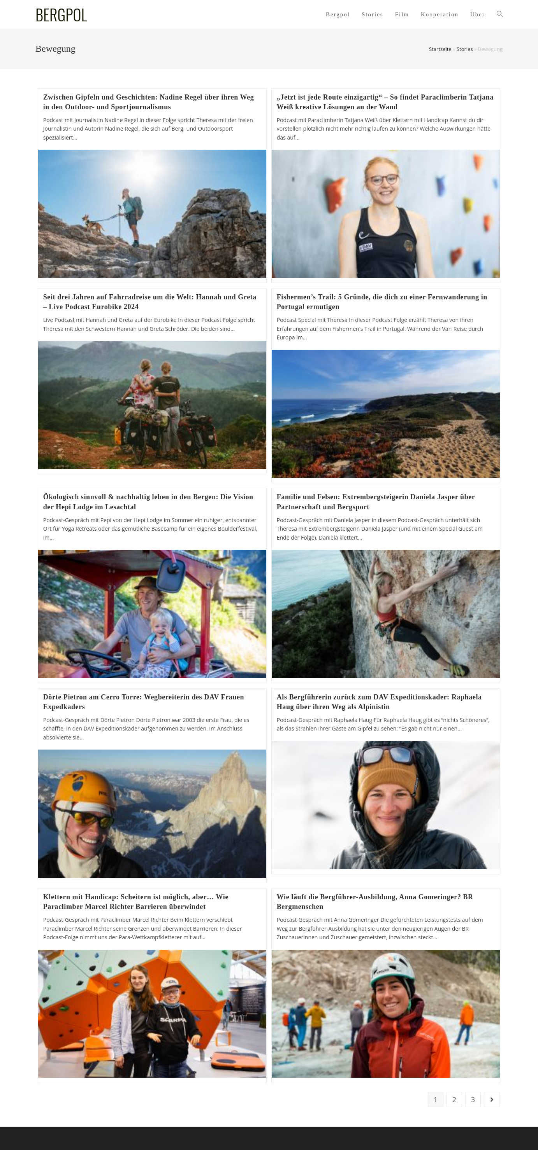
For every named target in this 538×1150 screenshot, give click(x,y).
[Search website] (499, 14)
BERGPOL (61, 14)
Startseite (440, 48)
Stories (465, 48)
